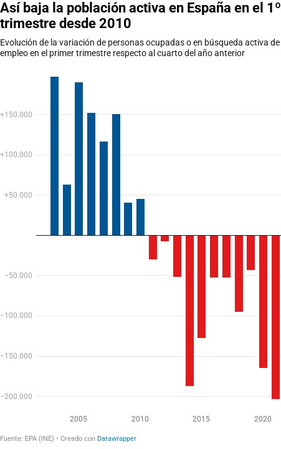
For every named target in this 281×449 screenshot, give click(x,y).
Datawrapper (116, 439)
